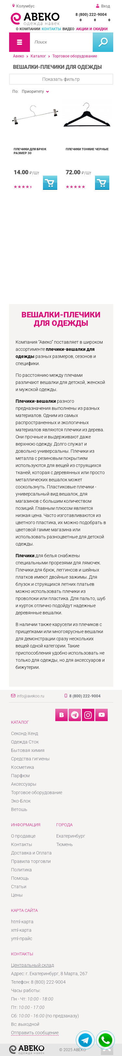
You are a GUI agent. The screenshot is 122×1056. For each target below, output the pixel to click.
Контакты (51, 29)
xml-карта (21, 930)
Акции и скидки (92, 29)
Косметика (22, 767)
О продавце (23, 836)
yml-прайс (21, 938)
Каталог (38, 56)
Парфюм (20, 775)
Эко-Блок (21, 801)
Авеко (18, 56)
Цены (17, 895)
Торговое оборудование (74, 56)
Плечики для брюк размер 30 (30, 151)
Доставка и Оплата (31, 852)
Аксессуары (23, 784)
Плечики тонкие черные (87, 149)
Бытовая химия (28, 750)
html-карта (22, 921)
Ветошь (19, 809)
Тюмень (64, 844)
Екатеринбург (70, 836)
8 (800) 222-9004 (91, 14)
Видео (68, 29)
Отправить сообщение (35, 1032)
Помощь (20, 878)
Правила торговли (31, 861)
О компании (28, 29)
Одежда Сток (25, 741)
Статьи (18, 886)
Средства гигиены (30, 758)
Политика (21, 869)
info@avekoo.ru (30, 696)
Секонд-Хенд (24, 733)
